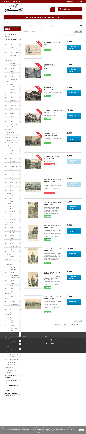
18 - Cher (9, 97)
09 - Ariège (10, 68)
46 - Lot (9, 198)
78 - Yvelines (10, 301)
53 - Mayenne (10, 219)
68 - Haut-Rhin (11, 270)
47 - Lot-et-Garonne (9, 202)
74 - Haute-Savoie (12, 286)
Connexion (79, 1)
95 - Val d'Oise (11, 357)
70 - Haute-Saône (12, 275)
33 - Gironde (10, 161)
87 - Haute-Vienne (12, 328)
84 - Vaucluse (10, 320)
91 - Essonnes (11, 341)
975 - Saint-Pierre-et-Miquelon (11, 366)
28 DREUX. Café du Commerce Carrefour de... (52, 89)
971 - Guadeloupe (12, 359)
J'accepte (81, 430)
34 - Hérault (10, 164)
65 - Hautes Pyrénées (9, 258)
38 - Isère (9, 174)
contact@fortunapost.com (58, 417)
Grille (78, 26)
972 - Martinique (11, 362)
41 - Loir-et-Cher (11, 182)
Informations (7, 408)
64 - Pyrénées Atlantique (10, 253)
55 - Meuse (10, 227)
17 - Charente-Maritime (10, 94)
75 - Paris (9, 288)
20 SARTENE (9, 395)
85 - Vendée (10, 322)
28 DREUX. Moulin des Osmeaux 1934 (51, 157)
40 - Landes (10, 180)
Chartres (9, 129)
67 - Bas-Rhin (10, 267)
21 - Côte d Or (11, 105)
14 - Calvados (11, 84)
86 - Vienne (10, 325)
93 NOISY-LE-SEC (11, 393)
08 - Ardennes (11, 66)
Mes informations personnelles (25, 410)
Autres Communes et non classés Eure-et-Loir (12, 142)
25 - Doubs (10, 116)
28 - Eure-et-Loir (11, 124)
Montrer (45, 26)
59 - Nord (9, 238)
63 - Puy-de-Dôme (12, 249)
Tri (24, 26)
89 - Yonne (10, 333)
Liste (81, 26)
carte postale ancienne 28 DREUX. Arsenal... (52, 298)
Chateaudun (10, 132)
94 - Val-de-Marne (12, 354)
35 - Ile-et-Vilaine (11, 166)
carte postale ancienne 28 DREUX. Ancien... (52, 203)
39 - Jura (9, 177)
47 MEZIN (8, 390)
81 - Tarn (9, 309)
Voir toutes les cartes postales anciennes (43, 17)
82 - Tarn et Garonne (9, 313)
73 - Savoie (10, 283)
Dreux (8, 135)
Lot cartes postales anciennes (11, 387)
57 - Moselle (10, 233)
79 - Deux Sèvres (12, 304)
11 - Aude (9, 74)
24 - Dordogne (11, 113)
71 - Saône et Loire (12, 278)
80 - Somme (10, 307)
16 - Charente (10, 89)
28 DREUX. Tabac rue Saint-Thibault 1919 (51, 134)
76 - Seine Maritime (9, 292)
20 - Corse (9, 103)
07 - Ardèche (10, 63)
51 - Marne (10, 214)
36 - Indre (9, 169)
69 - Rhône (10, 272)
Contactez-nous (70, 1)
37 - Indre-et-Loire (12, 172)
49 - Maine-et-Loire (12, 209)
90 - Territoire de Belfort (11, 337)
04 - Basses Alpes (12, 52)
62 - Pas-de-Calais (12, 246)
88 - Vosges (10, 331)
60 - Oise (9, 241)
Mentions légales (8, 410)
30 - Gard (9, 150)
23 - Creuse (10, 111)
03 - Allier (9, 50)
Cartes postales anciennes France (11, 41)
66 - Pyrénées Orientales (10, 263)
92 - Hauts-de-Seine (10, 345)
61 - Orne (9, 243)
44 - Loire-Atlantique (9, 192)
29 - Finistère (10, 148)
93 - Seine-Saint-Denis (11, 350)
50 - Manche (10, 211)
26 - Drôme (10, 119)
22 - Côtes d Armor (12, 108)
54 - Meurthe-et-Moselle (11, 224)
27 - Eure (9, 121)
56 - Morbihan (11, 230)
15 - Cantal (10, 87)
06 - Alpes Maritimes (9, 59)
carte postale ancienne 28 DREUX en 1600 (52, 180)
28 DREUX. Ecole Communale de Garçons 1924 (52, 67)
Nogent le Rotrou (11, 137)
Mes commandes (21, 408)
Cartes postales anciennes (10, 35)
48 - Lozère (10, 206)
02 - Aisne (9, 47)
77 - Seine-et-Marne (10, 298)
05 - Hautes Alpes (12, 55)
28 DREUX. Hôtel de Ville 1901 (52, 43)
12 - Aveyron (10, 76)
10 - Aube (9, 71)
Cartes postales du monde (11, 376)
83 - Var (9, 317)
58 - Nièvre (10, 235)
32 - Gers (9, 158)
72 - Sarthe (10, 280)
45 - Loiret (9, 196)
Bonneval (9, 127)
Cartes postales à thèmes (11, 382)
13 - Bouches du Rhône (11, 80)
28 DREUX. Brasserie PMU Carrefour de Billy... (53, 111)
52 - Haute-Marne (12, 217)
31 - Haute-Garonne (9, 155)
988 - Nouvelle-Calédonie (10, 371)
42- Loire (9, 185)
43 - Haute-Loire (11, 188)
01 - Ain (9, 44)
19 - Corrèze (10, 100)
